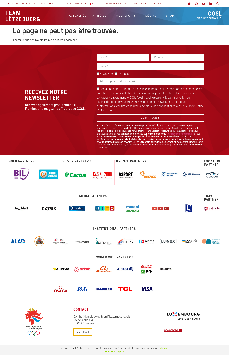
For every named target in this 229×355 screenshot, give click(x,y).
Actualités (77, 16)
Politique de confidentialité (180, 133)
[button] (217, 3)
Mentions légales (114, 351)
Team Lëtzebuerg (22, 16)
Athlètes (101, 16)
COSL (209, 15)
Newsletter (106, 74)
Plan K (163, 348)
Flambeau (124, 74)
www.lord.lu (173, 330)
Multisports (127, 16)
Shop (170, 16)
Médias (152, 16)
